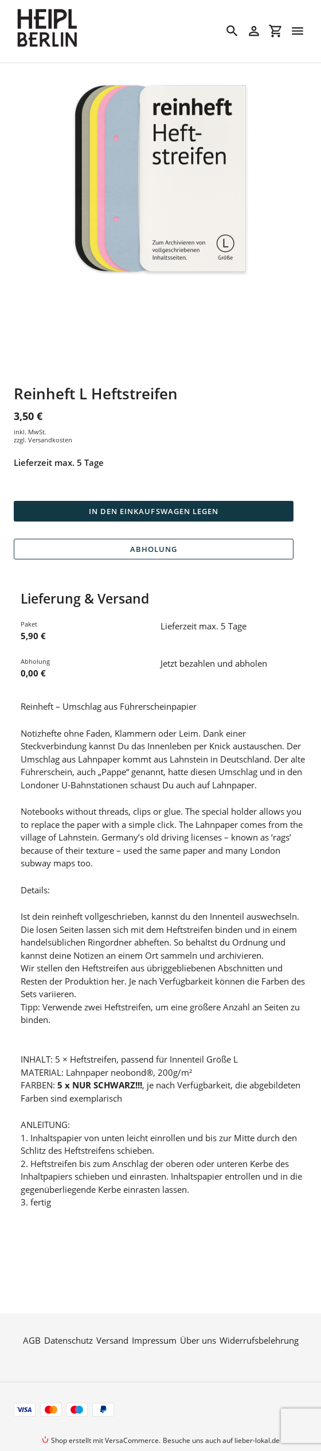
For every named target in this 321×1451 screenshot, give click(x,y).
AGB (32, 1318)
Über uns (198, 1318)
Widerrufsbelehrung (259, 1318)
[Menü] (297, 31)
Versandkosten (50, 439)
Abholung (153, 549)
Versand (112, 1318)
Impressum (154, 1318)
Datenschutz (68, 1318)
